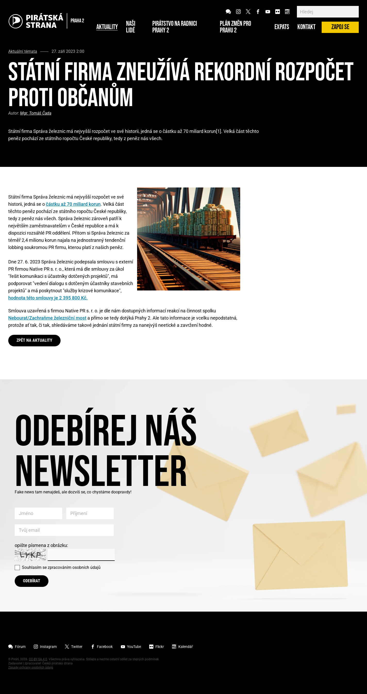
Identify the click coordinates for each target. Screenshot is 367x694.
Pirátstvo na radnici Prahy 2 (174, 27)
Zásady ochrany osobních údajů (30, 667)
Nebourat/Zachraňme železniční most (47, 318)
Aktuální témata (22, 51)
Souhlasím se (61, 567)
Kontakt (306, 27)
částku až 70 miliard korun (73, 204)
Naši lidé (130, 27)
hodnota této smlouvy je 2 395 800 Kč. (48, 298)
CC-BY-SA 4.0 (38, 659)
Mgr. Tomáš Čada (35, 113)
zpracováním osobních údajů (74, 567)
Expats (281, 27)
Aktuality (107, 27)
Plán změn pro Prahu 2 (235, 27)
